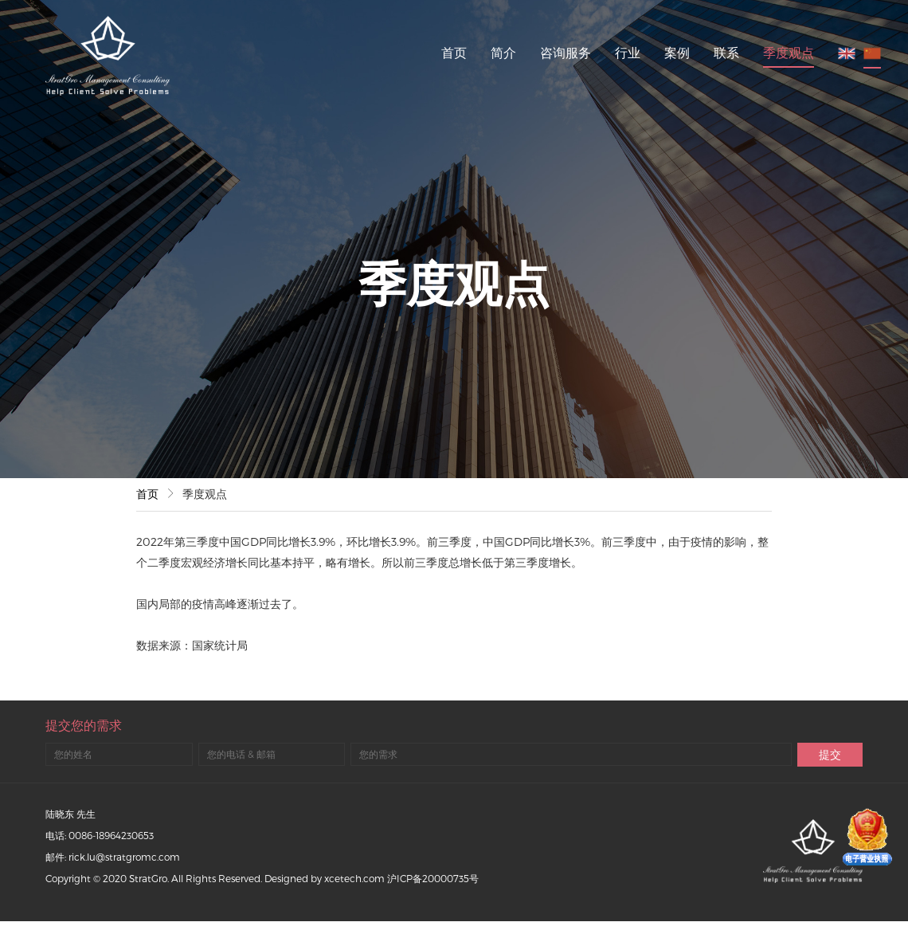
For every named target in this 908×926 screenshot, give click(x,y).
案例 (677, 52)
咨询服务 (565, 52)
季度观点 (788, 52)
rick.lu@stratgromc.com (124, 856)
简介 (503, 52)
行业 (627, 52)
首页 (454, 52)
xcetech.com (354, 878)
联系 (726, 52)
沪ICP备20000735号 (433, 878)
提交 (830, 754)
